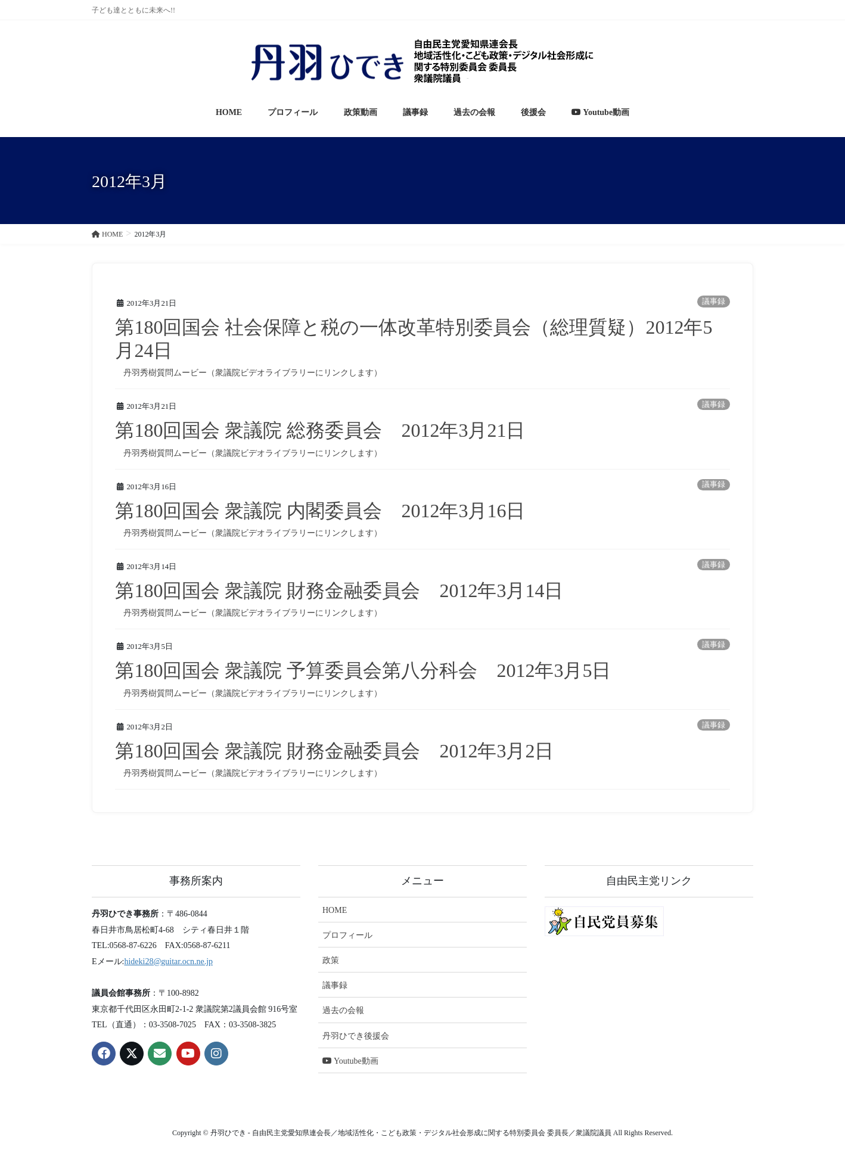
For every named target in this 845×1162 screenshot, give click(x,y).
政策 (330, 960)
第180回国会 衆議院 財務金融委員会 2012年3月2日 (334, 751)
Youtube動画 (350, 1061)
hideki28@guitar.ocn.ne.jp (168, 961)
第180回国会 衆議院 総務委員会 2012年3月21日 (320, 430)
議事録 (713, 301)
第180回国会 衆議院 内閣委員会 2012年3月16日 (320, 510)
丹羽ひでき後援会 (355, 1035)
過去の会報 (343, 1010)
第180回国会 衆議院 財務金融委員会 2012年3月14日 (339, 590)
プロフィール (347, 935)
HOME (334, 910)
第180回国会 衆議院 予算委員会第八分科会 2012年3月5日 (363, 670)
